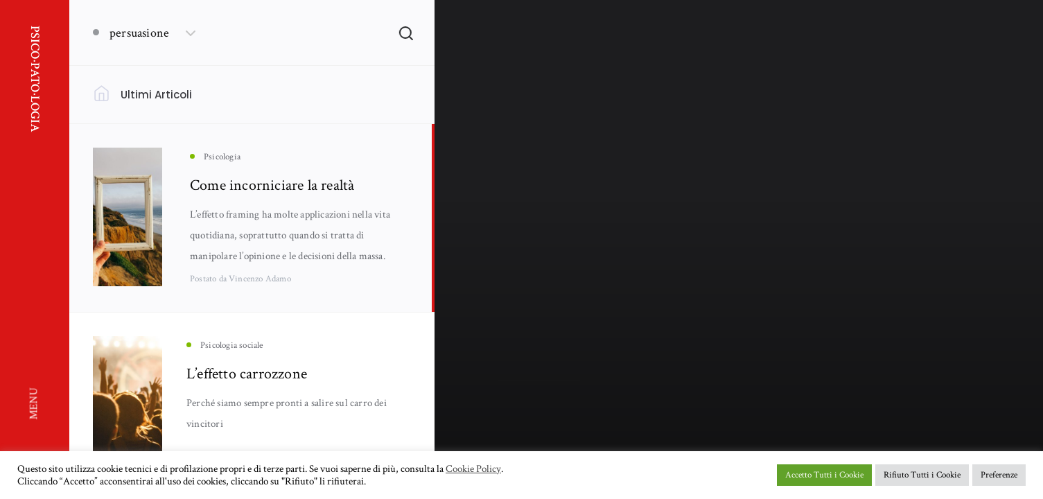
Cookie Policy (473, 469)
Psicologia (515, 291)
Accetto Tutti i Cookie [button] (824, 475)
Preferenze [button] (999, 475)
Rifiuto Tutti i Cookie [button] (922, 475)
